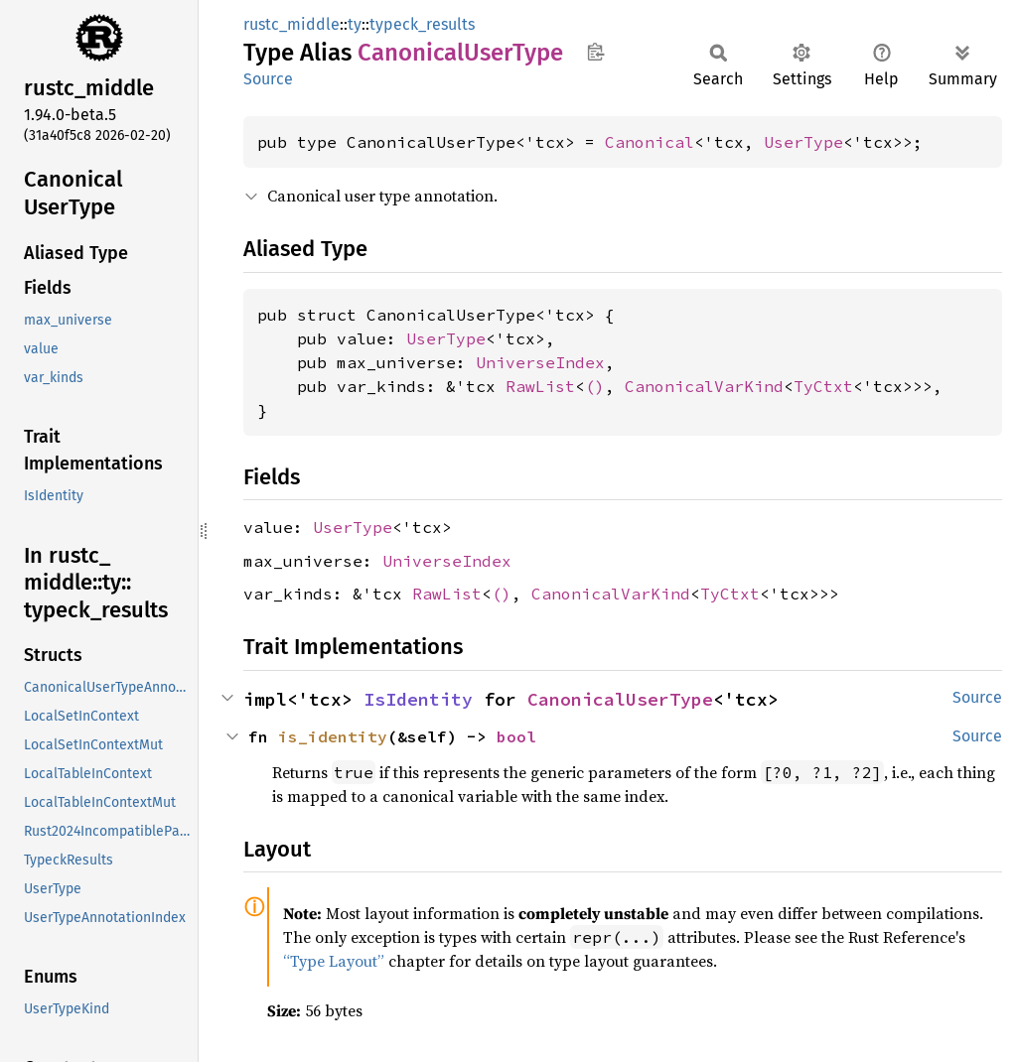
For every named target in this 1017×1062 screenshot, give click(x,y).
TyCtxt (823, 386)
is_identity (332, 736)
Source (268, 78)
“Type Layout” (333, 961)
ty (355, 24)
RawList (540, 386)
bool (516, 736)
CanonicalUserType (620, 699)
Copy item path (595, 51)
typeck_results (422, 24)
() (595, 386)
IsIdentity (418, 699)
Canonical (649, 142)
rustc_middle (291, 24)
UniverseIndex (540, 362)
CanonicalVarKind (704, 386)
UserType (803, 142)
